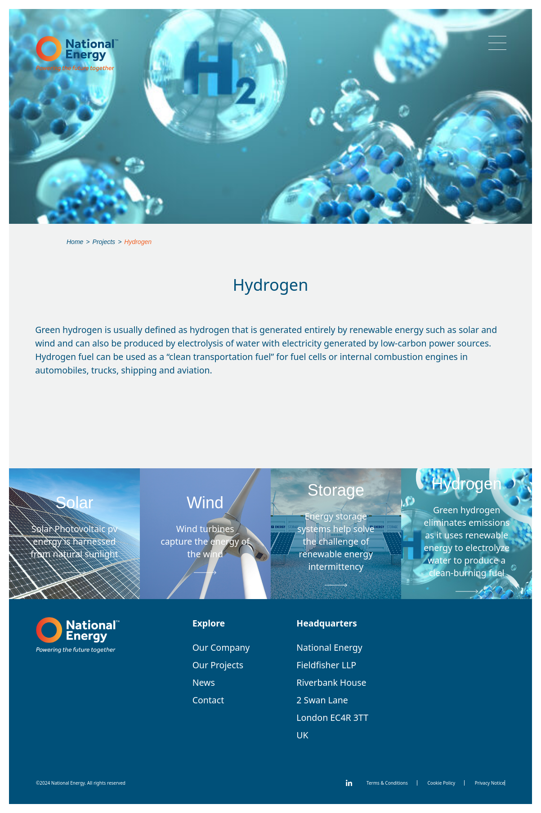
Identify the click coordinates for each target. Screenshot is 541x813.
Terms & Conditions (387, 783)
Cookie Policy (441, 783)
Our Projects (217, 665)
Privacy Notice (490, 783)
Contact (208, 700)
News (203, 682)
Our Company (221, 647)
